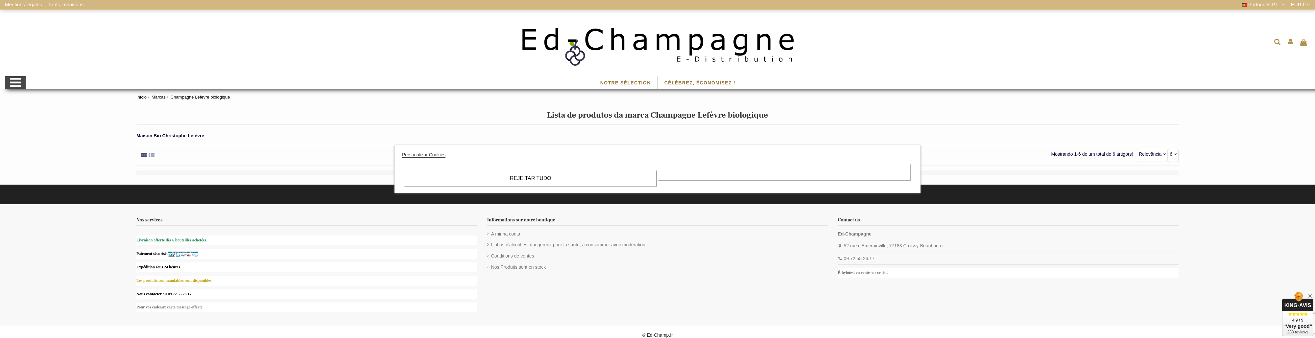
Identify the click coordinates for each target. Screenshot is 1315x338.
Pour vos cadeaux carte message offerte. (169, 307)
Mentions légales (24, 4)
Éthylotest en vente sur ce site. (863, 272)
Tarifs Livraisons (66, 4)
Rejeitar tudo (530, 178)
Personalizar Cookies (423, 154)
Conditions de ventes (512, 256)
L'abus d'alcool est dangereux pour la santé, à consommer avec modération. (569, 244)
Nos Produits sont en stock (518, 267)
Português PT (1264, 4)
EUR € (1300, 4)
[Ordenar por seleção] (1152, 155)
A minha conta (505, 234)
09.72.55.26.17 (859, 258)
